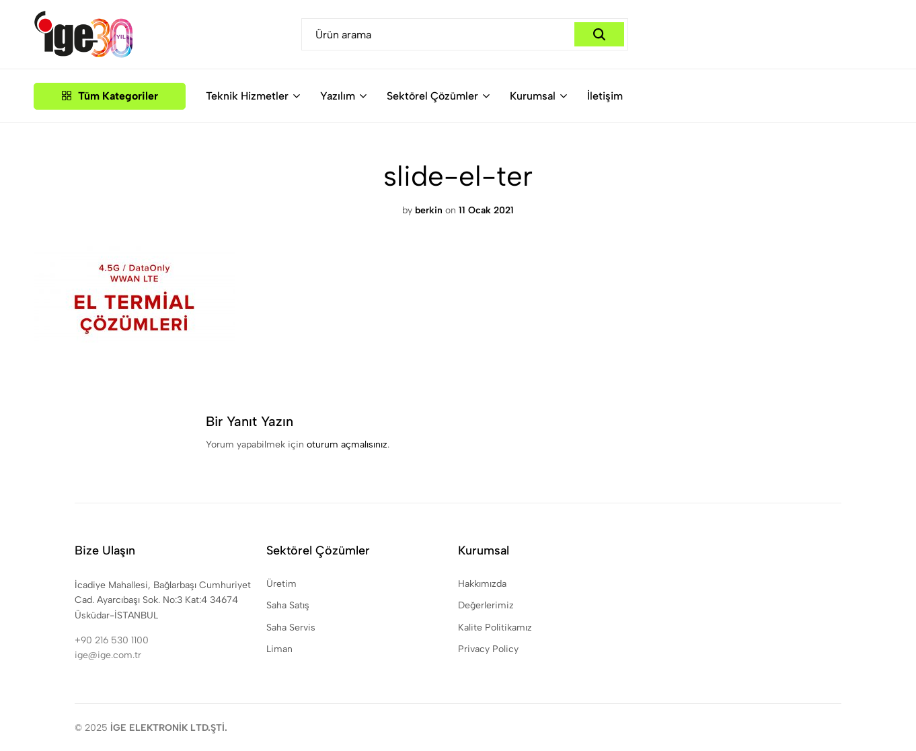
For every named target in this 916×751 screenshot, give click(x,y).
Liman (279, 649)
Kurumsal (533, 96)
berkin (429, 210)
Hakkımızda (482, 583)
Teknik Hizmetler (247, 96)
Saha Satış (287, 605)
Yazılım (337, 96)
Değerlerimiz (486, 605)
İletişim (605, 96)
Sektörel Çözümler (432, 96)
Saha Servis (290, 627)
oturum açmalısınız (347, 444)
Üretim (281, 583)
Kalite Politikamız (495, 627)
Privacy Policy (488, 649)
